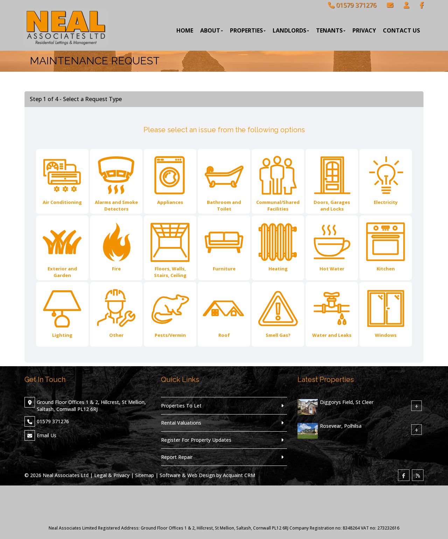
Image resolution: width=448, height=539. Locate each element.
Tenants (330, 30)
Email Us (46, 435)
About (211, 30)
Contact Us (401, 30)
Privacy (364, 30)
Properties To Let (181, 405)
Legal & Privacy (112, 475)
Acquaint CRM (239, 475)
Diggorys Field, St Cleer (346, 402)
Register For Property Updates (196, 440)
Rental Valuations (181, 422)
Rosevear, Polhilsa (341, 426)
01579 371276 (352, 5)
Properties (248, 30)
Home (184, 30)
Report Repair (176, 457)
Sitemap (144, 475)
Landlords (291, 30)
